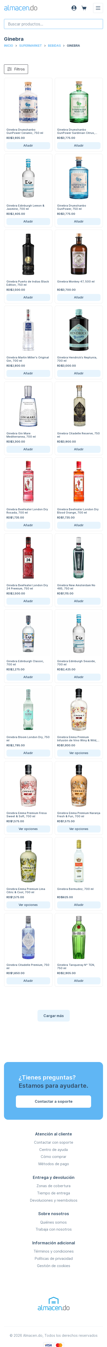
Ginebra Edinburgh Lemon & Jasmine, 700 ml (25, 207)
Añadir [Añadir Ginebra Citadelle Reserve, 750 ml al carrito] (79, 449)
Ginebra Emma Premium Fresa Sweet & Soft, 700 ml (26, 814)
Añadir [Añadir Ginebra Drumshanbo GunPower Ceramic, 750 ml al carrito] (28, 145)
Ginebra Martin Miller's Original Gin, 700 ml (27, 359)
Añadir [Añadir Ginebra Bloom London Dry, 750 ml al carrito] (28, 753)
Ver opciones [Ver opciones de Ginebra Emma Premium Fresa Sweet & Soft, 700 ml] (28, 829)
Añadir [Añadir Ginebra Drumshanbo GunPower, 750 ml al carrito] (79, 221)
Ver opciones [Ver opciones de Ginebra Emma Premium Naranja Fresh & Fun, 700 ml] (78, 829)
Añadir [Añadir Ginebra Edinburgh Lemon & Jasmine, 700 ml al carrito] (28, 221)
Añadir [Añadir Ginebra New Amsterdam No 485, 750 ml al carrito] (79, 601)
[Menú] (98, 8)
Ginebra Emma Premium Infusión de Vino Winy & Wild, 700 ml (77, 740)
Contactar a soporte (53, 1101)
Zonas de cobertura (53, 1185)
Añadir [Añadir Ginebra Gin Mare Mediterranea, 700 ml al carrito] (28, 449)
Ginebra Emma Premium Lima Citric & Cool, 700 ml (25, 890)
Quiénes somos (53, 1222)
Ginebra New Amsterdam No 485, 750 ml (76, 586)
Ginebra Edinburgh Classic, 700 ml (25, 662)
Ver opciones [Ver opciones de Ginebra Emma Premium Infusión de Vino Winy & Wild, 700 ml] (78, 753)
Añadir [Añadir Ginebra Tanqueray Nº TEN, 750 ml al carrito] (79, 981)
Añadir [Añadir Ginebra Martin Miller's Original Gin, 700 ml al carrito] (28, 373)
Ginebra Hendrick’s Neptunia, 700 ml (77, 359)
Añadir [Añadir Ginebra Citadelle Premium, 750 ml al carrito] (28, 981)
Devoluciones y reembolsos (53, 1200)
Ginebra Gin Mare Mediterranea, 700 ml (21, 435)
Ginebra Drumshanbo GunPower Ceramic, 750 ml (24, 131)
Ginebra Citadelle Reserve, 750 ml (78, 435)
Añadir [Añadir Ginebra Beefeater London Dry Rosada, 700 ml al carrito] (28, 525)
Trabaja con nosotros (54, 1229)
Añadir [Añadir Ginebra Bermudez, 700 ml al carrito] (79, 905)
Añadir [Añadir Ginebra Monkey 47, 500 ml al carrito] (79, 297)
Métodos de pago (53, 1163)
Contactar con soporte (53, 1142)
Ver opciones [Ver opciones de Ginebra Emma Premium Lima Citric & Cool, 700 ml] (28, 905)
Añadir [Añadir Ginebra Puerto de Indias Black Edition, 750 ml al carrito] (28, 297)
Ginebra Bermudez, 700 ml (75, 889)
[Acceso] (73, 7)
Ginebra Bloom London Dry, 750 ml (28, 738)
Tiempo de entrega (53, 1193)
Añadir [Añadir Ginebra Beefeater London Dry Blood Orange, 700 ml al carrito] (79, 525)
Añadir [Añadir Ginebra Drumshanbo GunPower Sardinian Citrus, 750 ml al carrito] (79, 145)
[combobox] (53, 24)
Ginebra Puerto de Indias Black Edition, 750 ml (27, 283)
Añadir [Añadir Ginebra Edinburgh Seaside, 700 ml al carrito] (79, 677)
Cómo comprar (53, 1156)
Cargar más (53, 1016)
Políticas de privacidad (54, 1258)
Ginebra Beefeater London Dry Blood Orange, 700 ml (78, 511)
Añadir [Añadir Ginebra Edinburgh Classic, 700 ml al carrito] (28, 677)
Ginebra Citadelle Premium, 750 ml (27, 966)
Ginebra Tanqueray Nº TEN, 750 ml (76, 966)
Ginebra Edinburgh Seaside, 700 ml (76, 662)
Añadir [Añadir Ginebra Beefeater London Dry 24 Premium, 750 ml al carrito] (28, 601)
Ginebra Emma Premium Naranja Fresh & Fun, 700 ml (78, 814)
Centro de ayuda (53, 1149)
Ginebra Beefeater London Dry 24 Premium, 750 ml (27, 586)
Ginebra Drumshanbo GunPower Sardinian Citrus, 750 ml (76, 133)
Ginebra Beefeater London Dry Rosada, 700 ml (27, 511)
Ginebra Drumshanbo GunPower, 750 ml (71, 207)
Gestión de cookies (53, 1265)
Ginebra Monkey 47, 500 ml (76, 281)
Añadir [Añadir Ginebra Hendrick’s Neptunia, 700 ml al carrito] (79, 373)
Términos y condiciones (54, 1251)
